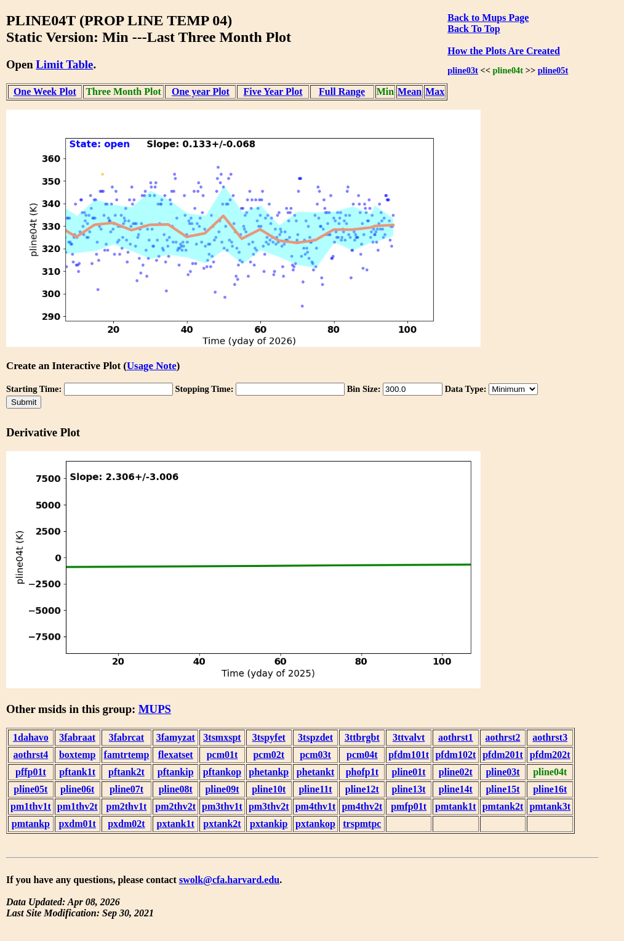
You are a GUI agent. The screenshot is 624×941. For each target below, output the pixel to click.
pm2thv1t (126, 806)
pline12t (362, 789)
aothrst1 (455, 737)
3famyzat (175, 737)
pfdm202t (550, 754)
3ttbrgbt (362, 737)
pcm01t (222, 754)
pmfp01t (408, 806)
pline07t (126, 789)
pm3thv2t (269, 806)
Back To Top (473, 28)
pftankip (176, 772)
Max (434, 91)
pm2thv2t (175, 806)
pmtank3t (549, 806)
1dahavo (31, 737)
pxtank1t (175, 823)
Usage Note (152, 366)
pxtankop (315, 823)
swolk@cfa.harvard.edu (229, 879)
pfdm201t (502, 754)
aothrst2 (503, 737)
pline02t (456, 772)
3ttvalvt (409, 737)
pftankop (222, 772)
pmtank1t (455, 806)
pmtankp (31, 823)
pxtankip (268, 823)
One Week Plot (45, 91)
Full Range (342, 91)
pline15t (502, 789)
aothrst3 (549, 737)
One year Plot (201, 91)
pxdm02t (126, 823)
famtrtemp (127, 754)
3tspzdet (315, 737)
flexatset (175, 754)
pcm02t (268, 754)
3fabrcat (126, 737)
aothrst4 (30, 754)
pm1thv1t (30, 806)
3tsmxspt (222, 737)
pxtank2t (222, 823)
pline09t (222, 789)
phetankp (269, 772)
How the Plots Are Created (503, 51)
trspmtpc (362, 823)
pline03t (462, 70)
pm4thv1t (315, 806)
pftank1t (77, 772)
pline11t (315, 789)
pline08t (176, 789)
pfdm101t (408, 754)
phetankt (315, 772)
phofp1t (362, 772)
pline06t (77, 789)
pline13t (409, 789)
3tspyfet (269, 737)
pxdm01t (76, 823)
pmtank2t (503, 806)
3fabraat (77, 737)
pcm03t (315, 754)
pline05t (553, 70)
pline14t (456, 789)
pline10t (269, 789)
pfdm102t (455, 754)
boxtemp (77, 754)
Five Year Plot (273, 91)
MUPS (154, 709)
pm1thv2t (77, 806)
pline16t (550, 789)
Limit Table (64, 64)
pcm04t (362, 754)
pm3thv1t (222, 806)
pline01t (409, 772)
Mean (410, 91)
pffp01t (30, 772)
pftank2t (126, 772)
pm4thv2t (362, 806)
